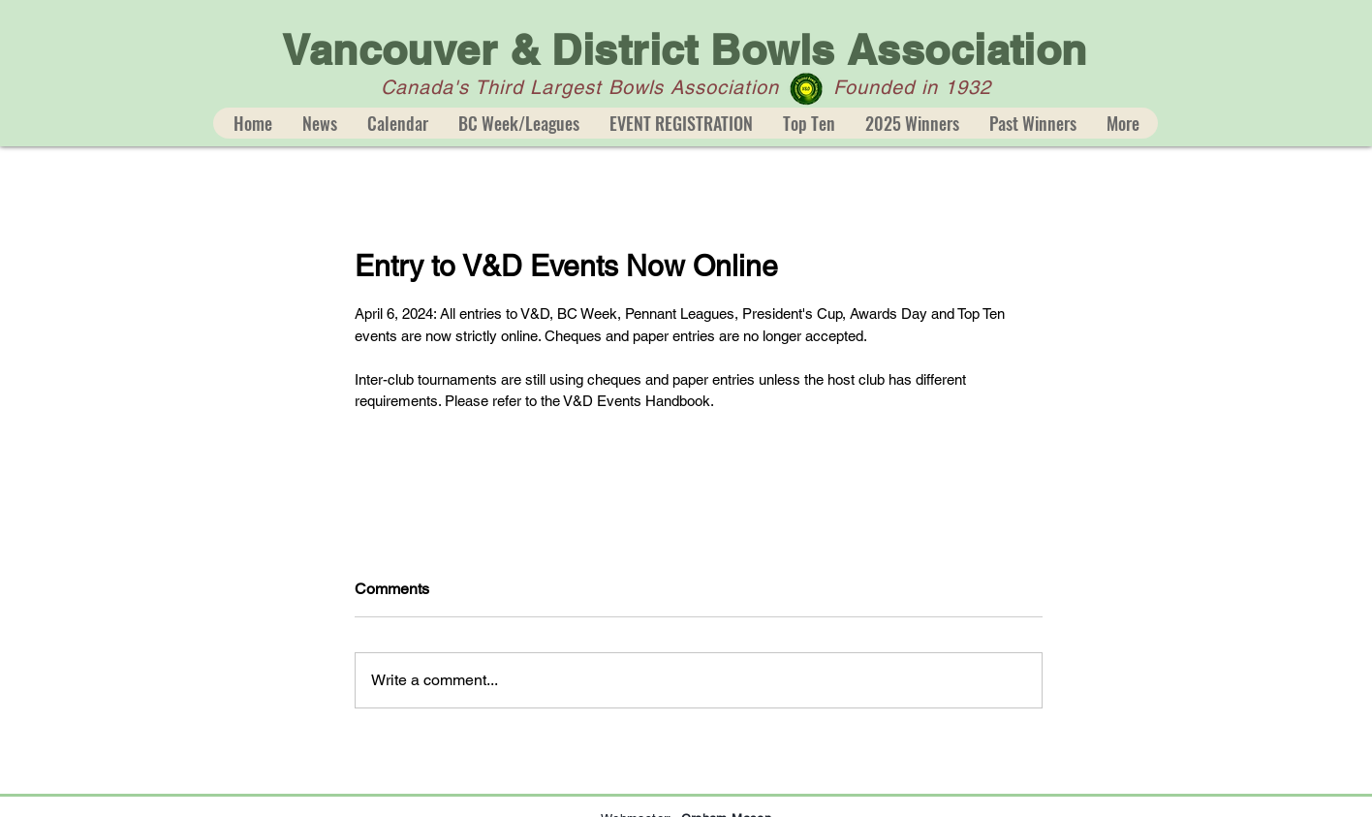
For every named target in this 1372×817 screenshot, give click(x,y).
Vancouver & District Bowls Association (684, 50)
